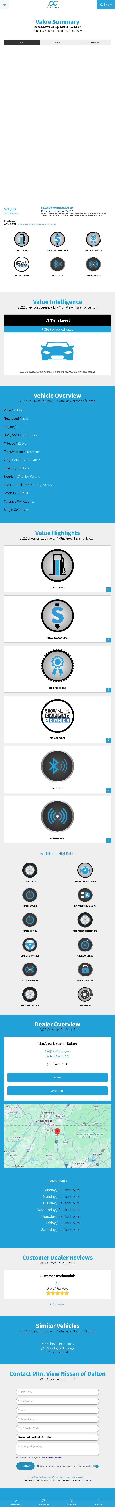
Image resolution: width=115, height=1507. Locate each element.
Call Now (106, 4)
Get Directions (57, 1090)
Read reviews (58, 1304)
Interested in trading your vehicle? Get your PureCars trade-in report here (57, 1476)
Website (57, 1077)
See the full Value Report (58, 1352)
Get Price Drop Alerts (11, 213)
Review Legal (86, 1480)
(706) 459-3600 (73, 31)
